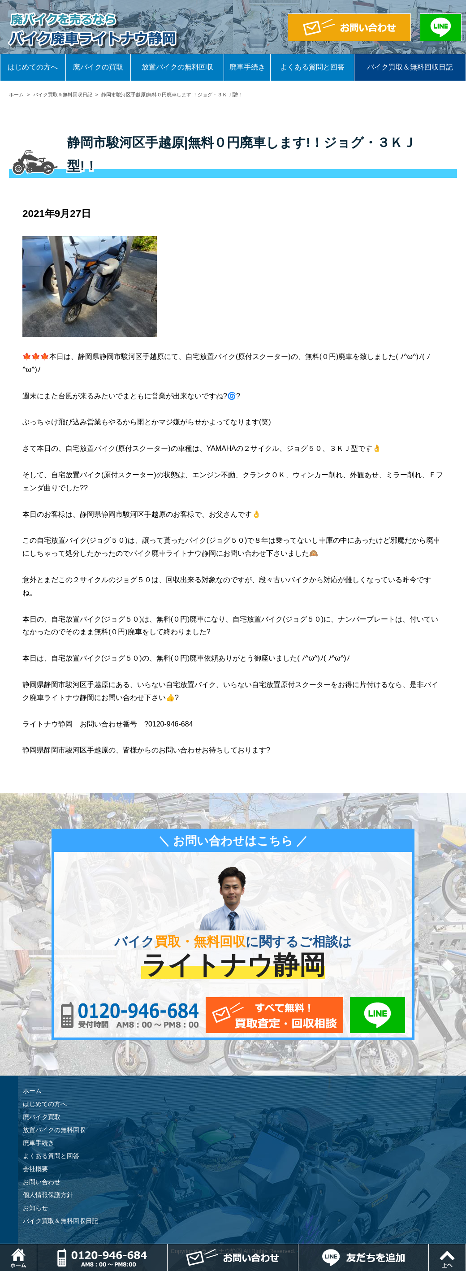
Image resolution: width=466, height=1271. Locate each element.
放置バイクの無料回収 (177, 67)
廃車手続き (247, 67)
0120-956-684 (129, 1015)
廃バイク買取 (41, 1116)
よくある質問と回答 (312, 67)
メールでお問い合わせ (274, 1015)
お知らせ (35, 1207)
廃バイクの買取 (98, 67)
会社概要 (35, 1168)
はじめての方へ (33, 67)
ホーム (16, 94)
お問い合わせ (41, 1181)
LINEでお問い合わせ (377, 1015)
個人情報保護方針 (48, 1194)
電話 (167, 1248)
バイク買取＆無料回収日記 (410, 67)
